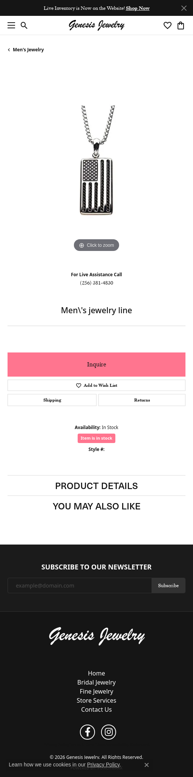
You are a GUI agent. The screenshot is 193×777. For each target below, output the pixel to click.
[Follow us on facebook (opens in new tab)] (87, 732)
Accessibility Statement (128, 744)
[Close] (183, 8)
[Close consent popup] (146, 765)
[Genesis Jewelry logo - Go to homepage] (96, 25)
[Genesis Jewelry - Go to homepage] (97, 636)
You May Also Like (97, 505)
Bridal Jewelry (96, 682)
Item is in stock (96, 438)
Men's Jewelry (28, 49)
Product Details (96, 485)
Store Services (96, 700)
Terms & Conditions (87, 744)
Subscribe (168, 585)
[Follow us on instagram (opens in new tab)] (108, 732)
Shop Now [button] (138, 8)
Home (96, 673)
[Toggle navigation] (9, 25)
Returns (142, 400)
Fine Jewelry (96, 691)
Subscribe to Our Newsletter (96, 567)
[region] (96, 165)
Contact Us (96, 709)
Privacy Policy (56, 744)
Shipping (52, 400)
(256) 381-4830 (96, 282)
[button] (24, 25)
